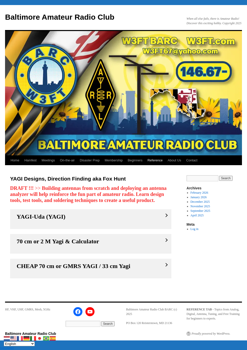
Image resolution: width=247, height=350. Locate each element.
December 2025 (200, 201)
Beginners (135, 160)
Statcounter (7, 347)
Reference (155, 160)
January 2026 (199, 197)
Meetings (48, 160)
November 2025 (200, 206)
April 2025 (197, 215)
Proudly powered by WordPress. (211, 333)
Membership (114, 160)
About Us (174, 160)
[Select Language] (19, 343)
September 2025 (200, 211)
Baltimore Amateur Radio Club (59, 17)
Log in (195, 229)
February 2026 (199, 192)
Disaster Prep (90, 160)
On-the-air (67, 160)
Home (15, 160)
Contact (192, 160)
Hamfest (30, 160)
